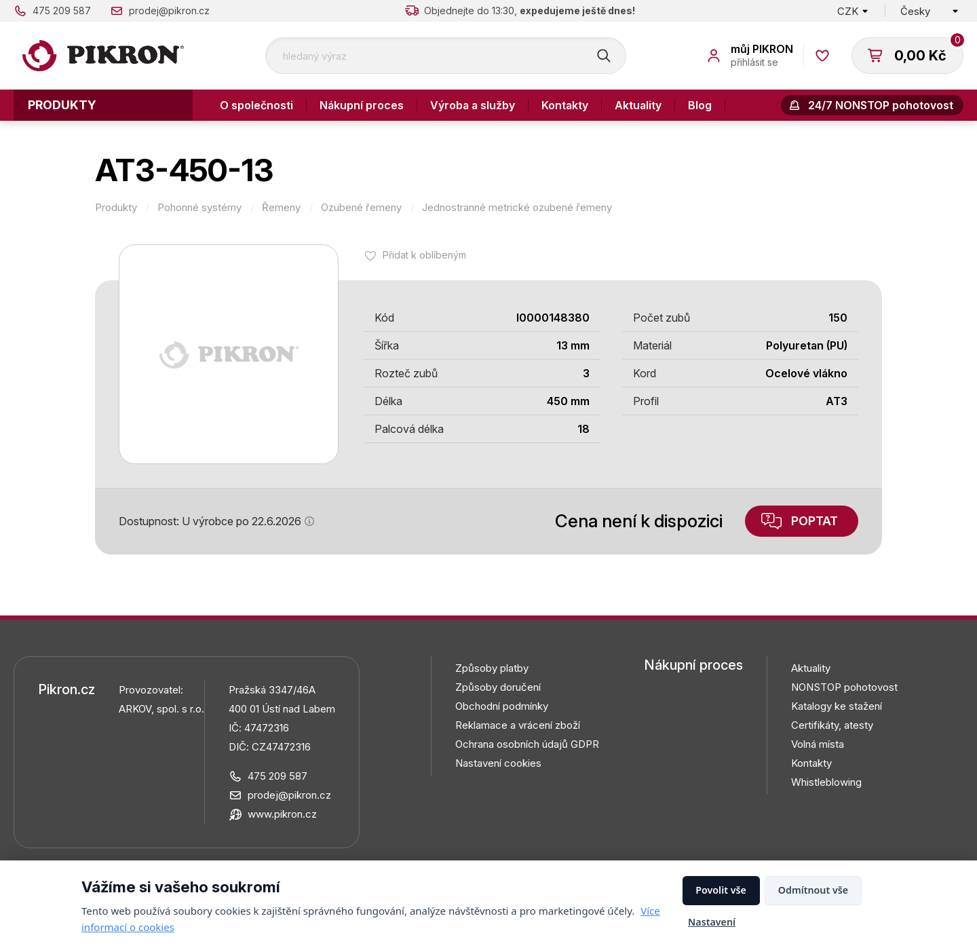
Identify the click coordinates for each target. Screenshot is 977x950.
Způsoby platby (492, 668)
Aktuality (638, 105)
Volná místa (817, 744)
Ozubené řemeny (361, 208)
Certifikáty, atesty (832, 725)
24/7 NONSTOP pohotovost (880, 105)
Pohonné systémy (199, 208)
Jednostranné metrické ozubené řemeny (517, 208)
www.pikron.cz (282, 814)
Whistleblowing (826, 782)
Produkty (62, 105)
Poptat (814, 521)
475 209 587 (62, 10)
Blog (700, 105)
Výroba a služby (472, 105)
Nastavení (711, 921)
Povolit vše (720, 890)
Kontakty (564, 105)
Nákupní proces (362, 105)
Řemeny (281, 208)
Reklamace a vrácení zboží (517, 725)
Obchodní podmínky (501, 706)
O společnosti (256, 105)
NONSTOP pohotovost (844, 687)
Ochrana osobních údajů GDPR (527, 744)
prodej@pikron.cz (169, 10)
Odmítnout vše (813, 890)
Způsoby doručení (498, 687)
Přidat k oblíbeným (424, 255)
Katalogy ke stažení (836, 706)
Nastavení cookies (498, 763)
